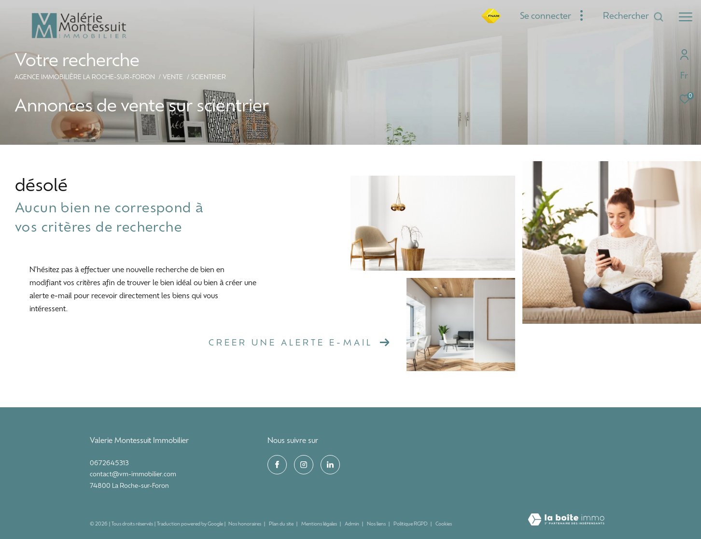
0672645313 (109, 463)
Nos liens (377, 524)
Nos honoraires (245, 524)
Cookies (443, 524)
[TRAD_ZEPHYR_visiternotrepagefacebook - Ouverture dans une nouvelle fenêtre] (277, 464)
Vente (173, 78)
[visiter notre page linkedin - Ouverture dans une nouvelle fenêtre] (330, 464)
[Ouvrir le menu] (685, 17)
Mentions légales (319, 524)
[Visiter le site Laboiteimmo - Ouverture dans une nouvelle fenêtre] (566, 520)
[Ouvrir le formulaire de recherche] (633, 17)
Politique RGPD (410, 524)
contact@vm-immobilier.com (133, 474)
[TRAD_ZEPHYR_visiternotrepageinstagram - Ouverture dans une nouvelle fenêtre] (303, 464)
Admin (352, 524)
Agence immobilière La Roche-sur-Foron (84, 78)
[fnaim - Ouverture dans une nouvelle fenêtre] (491, 21)
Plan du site (281, 524)
